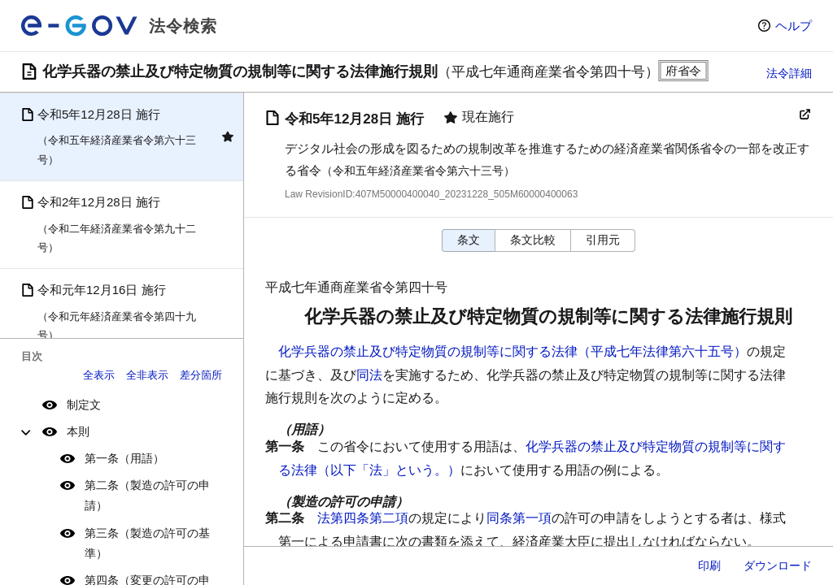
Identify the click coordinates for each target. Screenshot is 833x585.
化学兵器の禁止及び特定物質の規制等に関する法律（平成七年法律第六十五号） (512, 351)
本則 (78, 431)
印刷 (709, 565)
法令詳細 (789, 73)
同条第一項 (519, 518)
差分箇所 (201, 375)
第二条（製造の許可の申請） (147, 495)
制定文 (84, 404)
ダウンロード (778, 565)
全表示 (99, 375)
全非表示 (147, 375)
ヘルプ (793, 25)
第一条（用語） (124, 458)
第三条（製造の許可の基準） (147, 543)
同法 (369, 375)
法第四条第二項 (362, 518)
